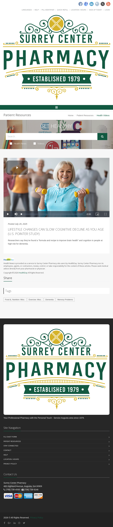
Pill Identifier (47, 10)
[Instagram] (97, 4)
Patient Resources (85, 115)
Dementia (49, 299)
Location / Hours (78, 10)
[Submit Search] (102, 136)
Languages (27, 10)
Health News (18, 143)
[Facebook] (80, 4)
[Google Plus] (9, 523)
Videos (39, 143)
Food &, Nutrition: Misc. (15, 299)
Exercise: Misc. (35, 299)
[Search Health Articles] (51, 136)
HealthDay (23, 272)
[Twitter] (103, 4)
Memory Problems (65, 299)
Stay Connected (11, 446)
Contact (7, 450)
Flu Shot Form (10, 437)
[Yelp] (108, 4)
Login (107, 10)
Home (70, 115)
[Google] (86, 4)
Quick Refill (62, 10)
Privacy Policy (10, 464)
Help (37, 10)
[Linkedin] (91, 4)
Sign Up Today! (95, 10)
